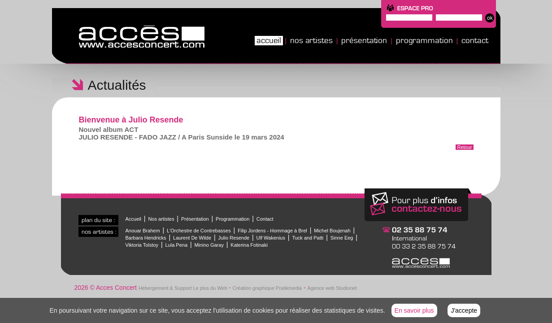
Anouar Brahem (143, 230)
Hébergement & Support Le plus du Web (184, 288)
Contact (474, 40)
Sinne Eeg (341, 237)
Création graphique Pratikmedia (267, 288)
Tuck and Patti (307, 237)
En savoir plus (414, 310)
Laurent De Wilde (192, 237)
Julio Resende (233, 237)
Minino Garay (208, 245)
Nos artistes (311, 40)
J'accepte (464, 310)
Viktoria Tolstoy (142, 245)
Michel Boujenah (332, 230)
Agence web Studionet (332, 288)
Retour (464, 147)
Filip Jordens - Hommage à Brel (272, 230)
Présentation (364, 40)
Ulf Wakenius (270, 237)
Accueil (268, 40)
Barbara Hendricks (146, 237)
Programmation (424, 40)
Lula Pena (176, 245)
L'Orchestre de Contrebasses (199, 230)
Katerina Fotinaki (249, 245)
